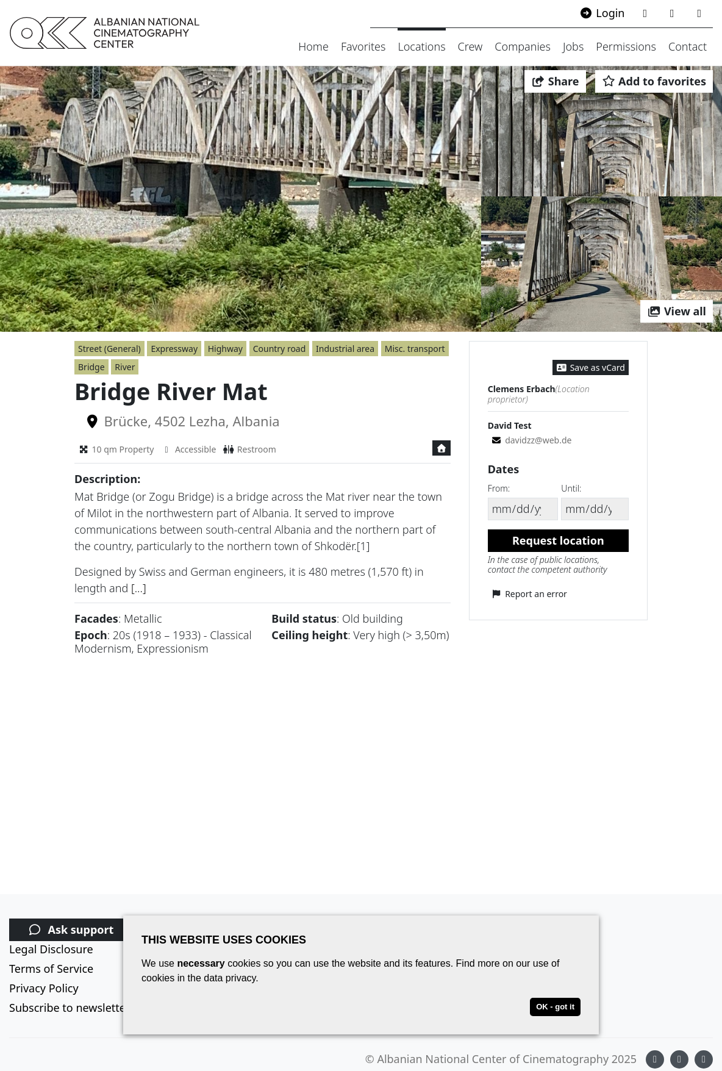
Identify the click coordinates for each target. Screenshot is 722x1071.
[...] (138, 588)
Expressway (174, 348)
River (125, 367)
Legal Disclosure (51, 949)
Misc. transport (415, 348)
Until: (571, 488)
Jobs (573, 46)
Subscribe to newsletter (69, 1007)
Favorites (363, 46)
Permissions (626, 46)
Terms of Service (51, 968)
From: (499, 488)
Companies (523, 46)
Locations (421, 46)
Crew (470, 46)
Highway (225, 348)
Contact (687, 46)
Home (313, 46)
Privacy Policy (44, 988)
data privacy (230, 978)
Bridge (91, 367)
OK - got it (555, 1006)
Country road (279, 348)
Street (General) (109, 348)
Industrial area (345, 348)
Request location (558, 540)
